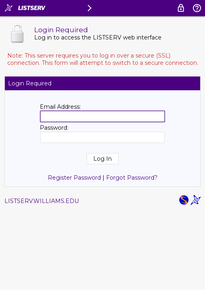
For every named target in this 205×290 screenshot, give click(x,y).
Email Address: (60, 106)
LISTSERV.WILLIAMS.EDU (41, 201)
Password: (54, 127)
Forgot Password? (132, 177)
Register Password (74, 177)
